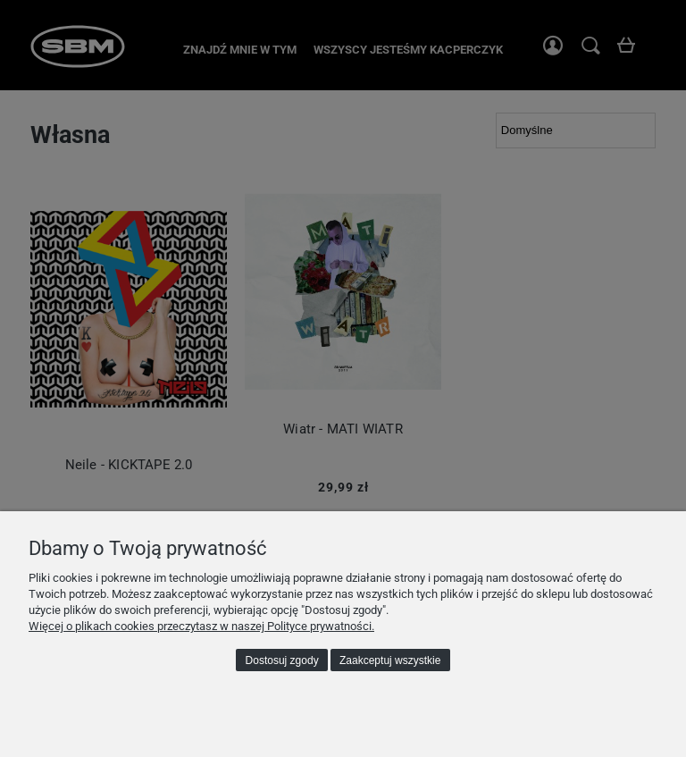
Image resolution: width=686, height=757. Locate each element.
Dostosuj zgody (282, 660)
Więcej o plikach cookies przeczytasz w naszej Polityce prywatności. (201, 626)
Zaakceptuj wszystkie (389, 660)
